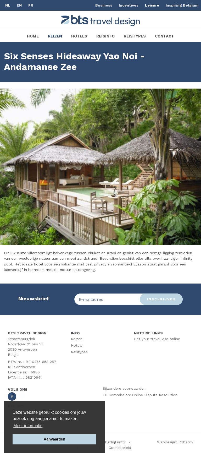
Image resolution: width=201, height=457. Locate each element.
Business (103, 5)
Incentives (128, 5)
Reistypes (135, 36)
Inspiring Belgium (182, 5)
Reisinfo (105, 36)
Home (33, 36)
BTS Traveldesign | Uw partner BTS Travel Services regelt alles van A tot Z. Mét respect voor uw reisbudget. (100, 20)
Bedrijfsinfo (115, 442)
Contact (164, 36)
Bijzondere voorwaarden (124, 388)
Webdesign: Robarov (175, 442)
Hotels (79, 36)
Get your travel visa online (157, 339)
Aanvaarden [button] (54, 439)
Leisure (152, 5)
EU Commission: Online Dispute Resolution (140, 395)
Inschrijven (161, 299)
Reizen (55, 36)
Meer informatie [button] (27, 425)
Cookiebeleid (120, 447)
